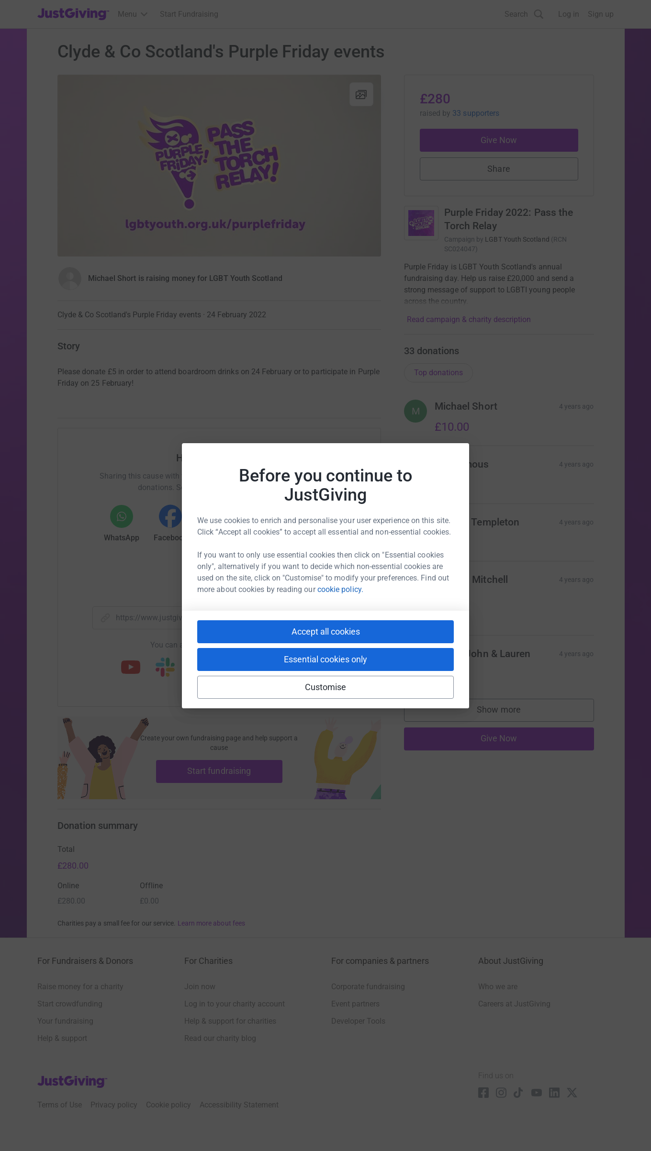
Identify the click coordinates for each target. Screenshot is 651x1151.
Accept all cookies (326, 631)
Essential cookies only (325, 659)
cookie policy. (340, 589)
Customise (326, 687)
